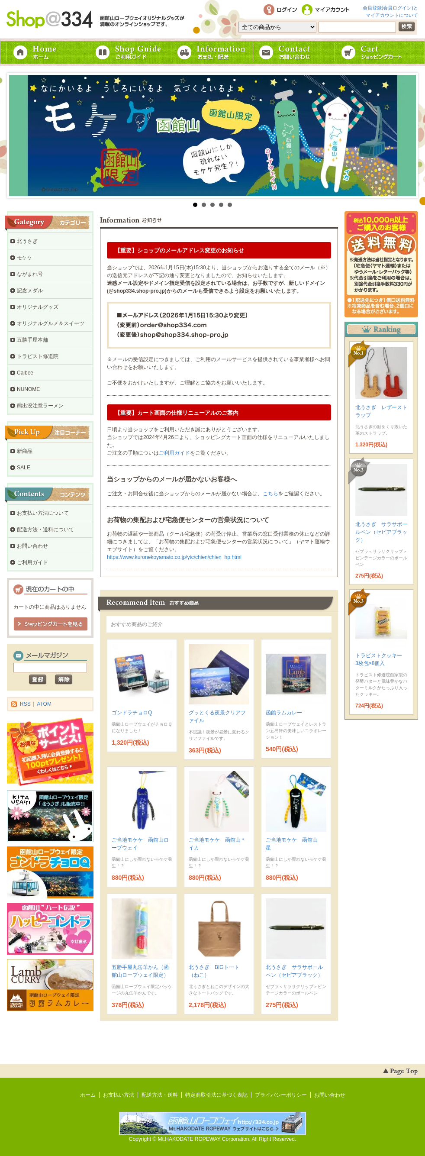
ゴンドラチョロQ (132, 713)
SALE (23, 468)
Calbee (25, 373)
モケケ (24, 258)
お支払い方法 (118, 1095)
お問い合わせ (295, 52)
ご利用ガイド (130, 52)
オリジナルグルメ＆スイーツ (50, 323)
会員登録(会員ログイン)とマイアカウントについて (390, 10)
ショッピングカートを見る (50, 624)
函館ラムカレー (284, 713)
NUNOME (28, 389)
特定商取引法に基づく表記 (216, 1095)
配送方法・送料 (160, 1095)
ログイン (280, 10)
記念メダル (30, 290)
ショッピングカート (377, 52)
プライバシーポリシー (281, 1095)
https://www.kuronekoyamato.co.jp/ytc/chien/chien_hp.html (174, 557)
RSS (25, 704)
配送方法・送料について (45, 529)
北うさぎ (27, 241)
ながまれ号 (30, 274)
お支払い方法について (43, 513)
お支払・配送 (212, 52)
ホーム (47, 52)
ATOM (44, 704)
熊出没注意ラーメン (40, 406)
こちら (270, 494)
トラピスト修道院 (37, 356)
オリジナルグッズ (37, 307)
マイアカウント (327, 10)
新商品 (24, 451)
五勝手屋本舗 (32, 340)
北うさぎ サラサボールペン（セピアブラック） (381, 532)
